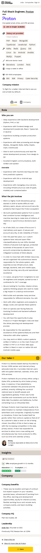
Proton (30, 11)
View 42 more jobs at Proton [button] (14, 543)
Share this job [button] (8, 540)
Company (25, 102)
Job (13, 102)
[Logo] (7, 2)
